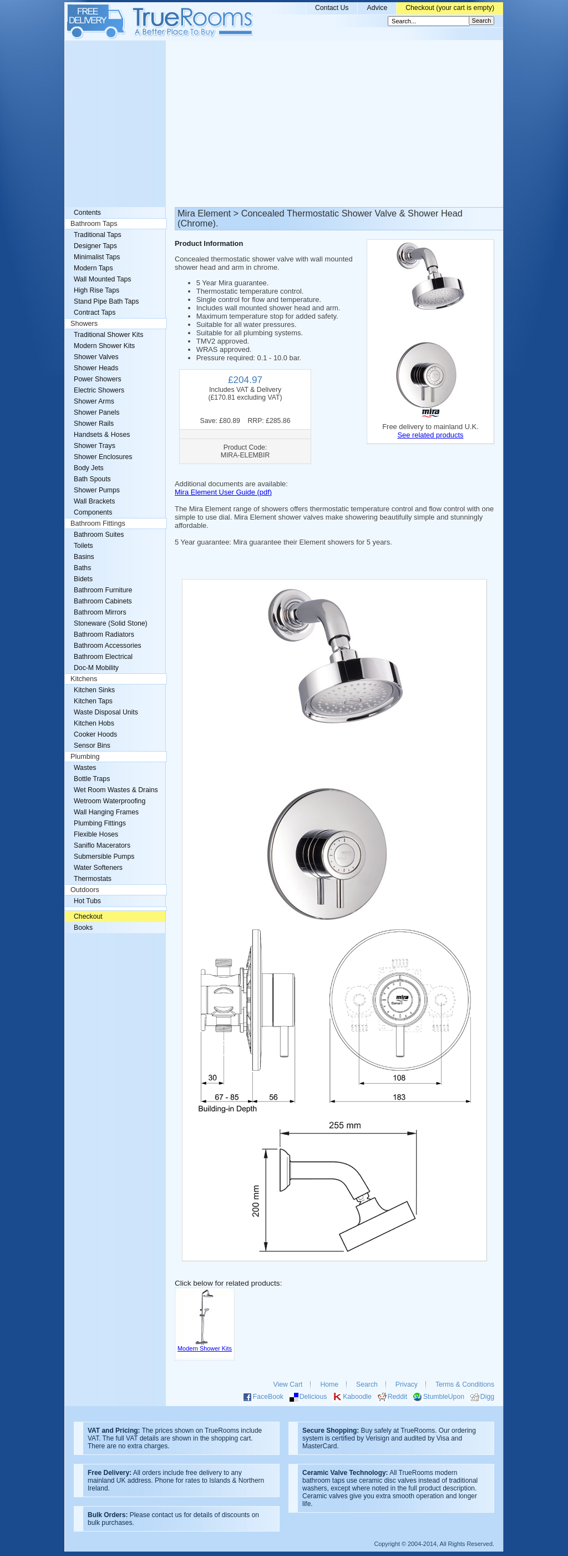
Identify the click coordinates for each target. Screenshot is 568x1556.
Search (367, 1384)
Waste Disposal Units (106, 712)
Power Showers (97, 379)
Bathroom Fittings (97, 523)
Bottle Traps (92, 779)
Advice (377, 8)
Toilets (83, 546)
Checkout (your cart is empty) (449, 8)
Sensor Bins (92, 745)
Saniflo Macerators (102, 845)
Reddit (397, 1397)
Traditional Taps (97, 235)
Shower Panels (96, 412)
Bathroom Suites (99, 534)
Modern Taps (93, 268)
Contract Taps (94, 312)
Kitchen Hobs (94, 723)
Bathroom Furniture (103, 590)
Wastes (85, 768)
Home (329, 1384)
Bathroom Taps (93, 224)
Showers (84, 324)
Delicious (313, 1397)
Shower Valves (96, 357)
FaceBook (268, 1397)
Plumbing (85, 757)
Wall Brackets (94, 501)
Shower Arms (94, 401)
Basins (84, 557)
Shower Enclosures (103, 457)
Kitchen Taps (93, 701)
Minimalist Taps (97, 257)
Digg (487, 1397)
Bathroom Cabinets (103, 601)
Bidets (83, 579)
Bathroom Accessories (107, 645)
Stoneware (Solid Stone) (111, 623)
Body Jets (89, 468)
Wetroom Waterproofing (109, 801)
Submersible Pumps (104, 856)
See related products (430, 435)
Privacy (406, 1384)
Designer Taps (95, 246)
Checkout (88, 916)
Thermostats (92, 879)
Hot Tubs (87, 901)
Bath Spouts (92, 479)
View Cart (288, 1384)
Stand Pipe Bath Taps (106, 301)
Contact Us (332, 8)
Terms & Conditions (464, 1384)
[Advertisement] (284, 124)
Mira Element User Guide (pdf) (223, 492)
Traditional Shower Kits (108, 335)
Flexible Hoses (96, 834)
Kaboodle (357, 1397)
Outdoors (84, 890)
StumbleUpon (443, 1397)
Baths (82, 568)
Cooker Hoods (95, 734)
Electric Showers (99, 390)
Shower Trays (94, 446)
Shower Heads (96, 368)
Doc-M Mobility (96, 668)
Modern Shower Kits (104, 346)
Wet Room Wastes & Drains (116, 790)
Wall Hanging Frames (106, 812)
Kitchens (83, 679)
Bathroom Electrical (103, 657)
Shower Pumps (97, 490)
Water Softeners (98, 868)
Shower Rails (94, 423)
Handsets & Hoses (102, 435)
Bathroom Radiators (104, 634)
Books (83, 927)
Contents (87, 212)
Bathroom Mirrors (100, 612)
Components (93, 512)
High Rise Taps (96, 290)
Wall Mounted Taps (102, 279)
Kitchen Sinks (94, 690)
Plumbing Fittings (100, 823)
